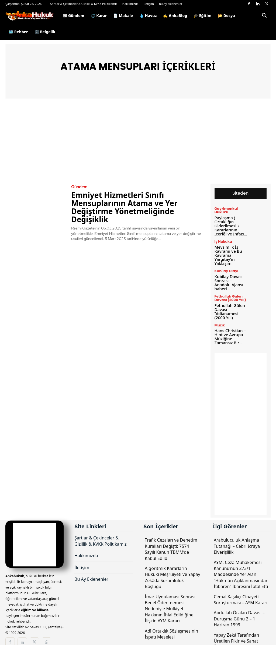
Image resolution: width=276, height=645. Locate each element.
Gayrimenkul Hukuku (225, 210)
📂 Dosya (226, 15)
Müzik (219, 315)
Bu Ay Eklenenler (170, 4)
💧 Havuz (148, 15)
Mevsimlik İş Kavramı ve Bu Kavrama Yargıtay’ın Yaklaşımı (227, 252)
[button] (264, 16)
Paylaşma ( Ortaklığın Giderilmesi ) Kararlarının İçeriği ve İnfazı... (230, 224)
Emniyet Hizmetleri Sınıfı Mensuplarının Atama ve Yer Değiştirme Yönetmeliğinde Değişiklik (124, 207)
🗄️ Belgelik (45, 31)
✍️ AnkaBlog (175, 15)
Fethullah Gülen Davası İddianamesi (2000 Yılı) (231, 301)
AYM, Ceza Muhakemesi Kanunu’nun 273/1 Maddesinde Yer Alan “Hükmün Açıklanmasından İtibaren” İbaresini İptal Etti (241, 563)
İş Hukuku (223, 239)
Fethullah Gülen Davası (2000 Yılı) (229, 289)
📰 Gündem (73, 15)
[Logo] (32, 16)
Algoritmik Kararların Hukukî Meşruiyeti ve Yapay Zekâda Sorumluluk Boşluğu (172, 566)
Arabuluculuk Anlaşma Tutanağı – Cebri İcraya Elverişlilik (237, 535)
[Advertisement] (138, 143)
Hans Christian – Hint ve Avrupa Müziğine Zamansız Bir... (229, 326)
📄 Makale (123, 15)
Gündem (79, 187)
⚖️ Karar (99, 15)
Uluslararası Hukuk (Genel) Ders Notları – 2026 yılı (171, 638)
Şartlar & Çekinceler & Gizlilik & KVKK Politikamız (83, 4)
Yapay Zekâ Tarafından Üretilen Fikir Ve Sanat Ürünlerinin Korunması (237, 629)
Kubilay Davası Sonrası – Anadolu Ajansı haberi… (231, 276)
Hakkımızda (130, 4)
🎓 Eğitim (202, 15)
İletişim (149, 4)
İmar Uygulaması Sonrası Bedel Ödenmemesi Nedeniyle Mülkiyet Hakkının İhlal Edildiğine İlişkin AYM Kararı (170, 597)
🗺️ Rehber (18, 31)
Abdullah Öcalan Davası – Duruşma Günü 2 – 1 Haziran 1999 (239, 607)
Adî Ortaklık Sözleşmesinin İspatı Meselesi (171, 622)
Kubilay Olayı (226, 267)
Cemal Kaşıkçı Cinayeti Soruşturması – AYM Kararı (240, 588)
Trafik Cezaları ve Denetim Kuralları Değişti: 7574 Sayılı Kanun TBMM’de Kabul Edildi (171, 538)
